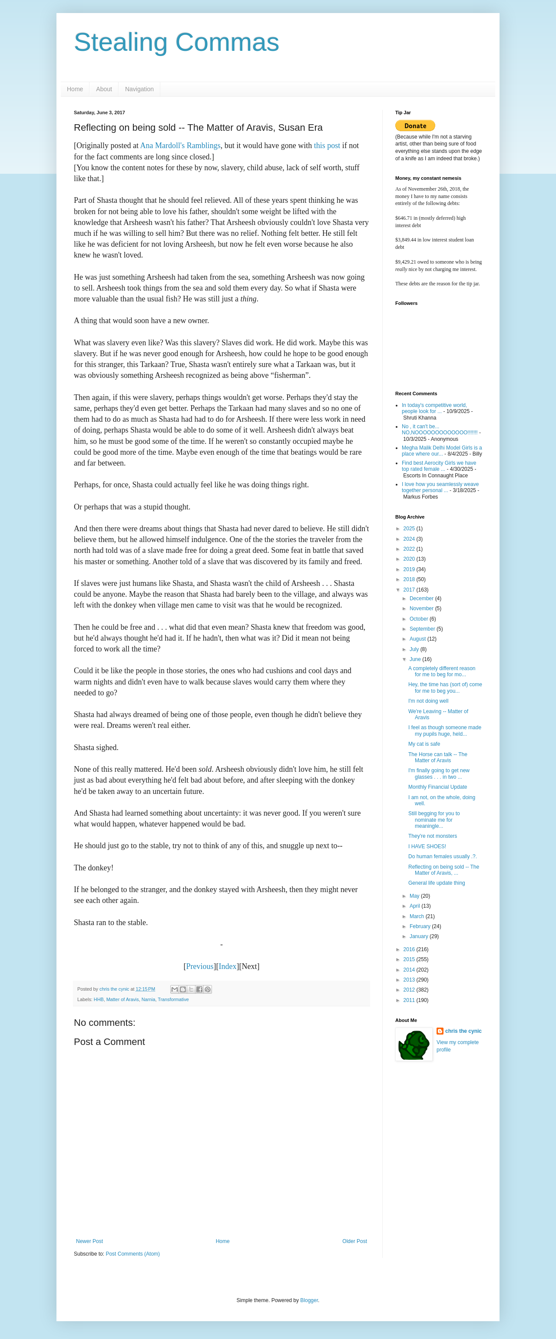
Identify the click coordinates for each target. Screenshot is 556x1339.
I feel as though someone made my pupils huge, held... (444, 730)
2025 (410, 529)
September (423, 629)
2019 (410, 569)
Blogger (309, 1300)
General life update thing (436, 883)
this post (327, 145)
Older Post (354, 1241)
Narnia (149, 999)
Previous (200, 966)
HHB (99, 999)
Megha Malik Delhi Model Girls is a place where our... (442, 451)
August (418, 639)
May (415, 896)
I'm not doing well (428, 701)
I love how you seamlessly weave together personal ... (440, 487)
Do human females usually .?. (442, 856)
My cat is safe (424, 744)
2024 (410, 539)
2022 (410, 549)
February (421, 926)
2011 (410, 1000)
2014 (410, 970)
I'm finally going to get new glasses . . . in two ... (439, 773)
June (416, 659)
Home (75, 89)
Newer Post (89, 1241)
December (422, 598)
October (420, 619)
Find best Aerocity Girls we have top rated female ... (439, 466)
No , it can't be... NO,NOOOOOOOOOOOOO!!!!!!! (440, 429)
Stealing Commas (177, 41)
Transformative (173, 999)
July (415, 649)
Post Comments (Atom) (133, 1254)
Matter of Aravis (122, 999)
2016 (410, 949)
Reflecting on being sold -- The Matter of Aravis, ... (443, 870)
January (420, 936)
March (418, 916)
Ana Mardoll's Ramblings (180, 145)
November (422, 608)
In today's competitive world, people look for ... (434, 408)
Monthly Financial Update (437, 787)
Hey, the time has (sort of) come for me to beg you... (445, 687)
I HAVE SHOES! (427, 846)
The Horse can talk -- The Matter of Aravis (437, 757)
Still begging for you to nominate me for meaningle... (434, 819)
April (415, 906)
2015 (410, 959)
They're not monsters (432, 836)
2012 (410, 990)
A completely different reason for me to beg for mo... (442, 671)
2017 (410, 590)
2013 (410, 980)
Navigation (139, 89)
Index (228, 966)
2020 (410, 559)
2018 (410, 579)
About (104, 89)
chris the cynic (463, 1031)
